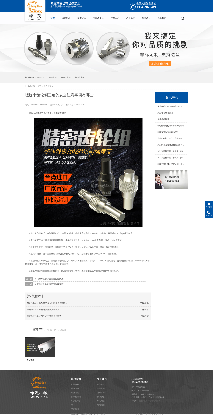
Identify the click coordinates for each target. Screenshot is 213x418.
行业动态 (130, 18)
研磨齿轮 (41, 77)
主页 (39, 86)
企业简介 (101, 384)
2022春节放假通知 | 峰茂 (167, 132)
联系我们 (162, 18)
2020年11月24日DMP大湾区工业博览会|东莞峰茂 (171, 164)
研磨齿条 (53, 77)
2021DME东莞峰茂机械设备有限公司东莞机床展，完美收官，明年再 (171, 145)
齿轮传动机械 (163, 119)
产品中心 (115, 18)
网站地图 (101, 405)
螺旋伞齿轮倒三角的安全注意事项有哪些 (44, 316)
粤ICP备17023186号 (97, 414)
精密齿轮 (81, 18)
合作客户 (101, 389)
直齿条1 (30, 360)
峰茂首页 (76, 379)
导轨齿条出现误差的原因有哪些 (50, 284)
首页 (52, 18)
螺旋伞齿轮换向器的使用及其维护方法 (43, 310)
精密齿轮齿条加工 (155, 401)
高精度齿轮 (79, 77)
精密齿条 (66, 18)
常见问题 (146, 18)
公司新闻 (47, 86)
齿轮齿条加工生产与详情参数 (169, 138)
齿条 (145, 401)
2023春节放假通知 (165, 113)
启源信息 (159, 414)
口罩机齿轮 (98, 18)
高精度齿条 (66, 77)
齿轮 (141, 401)
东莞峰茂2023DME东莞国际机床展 (171, 106)
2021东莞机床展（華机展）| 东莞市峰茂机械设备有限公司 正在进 (171, 151)
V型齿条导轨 (75, 403)
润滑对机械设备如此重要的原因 (50, 279)
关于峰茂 (102, 379)
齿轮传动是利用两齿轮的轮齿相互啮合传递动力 (47, 303)
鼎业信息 (149, 414)
